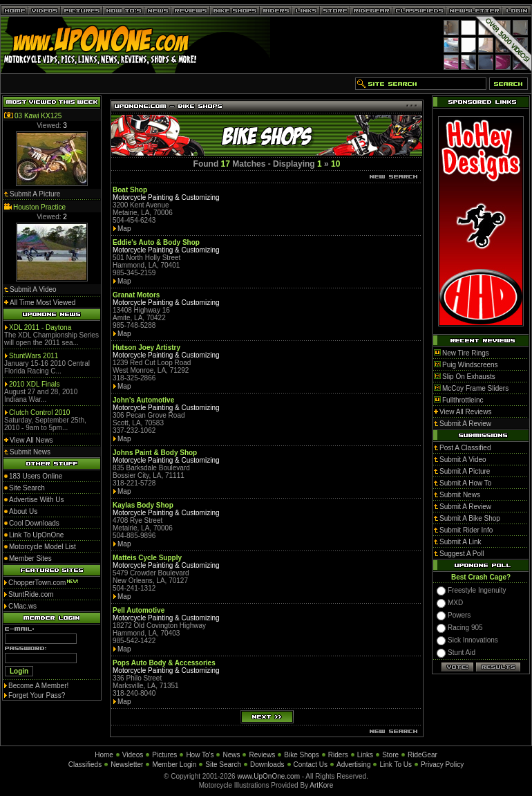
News (231, 755)
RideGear (422, 755)
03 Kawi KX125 (38, 116)
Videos (132, 755)
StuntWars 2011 (33, 356)
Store (390, 755)
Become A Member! (38, 685)
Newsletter (127, 764)
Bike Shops (301, 755)
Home (104, 755)
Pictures (164, 755)
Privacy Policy (442, 764)
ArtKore (321, 785)
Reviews (262, 755)
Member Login (174, 764)
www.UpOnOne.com (268, 776)
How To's (199, 755)
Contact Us (310, 764)
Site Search (223, 764)
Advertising (353, 764)
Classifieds (85, 764)
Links (365, 755)
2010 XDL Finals (34, 384)
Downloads (267, 764)
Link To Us (395, 764)
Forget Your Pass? (36, 695)
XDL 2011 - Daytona (40, 327)
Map (124, 228)
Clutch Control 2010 (39, 412)
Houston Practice (39, 207)
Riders (338, 755)
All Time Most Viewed (42, 302)
